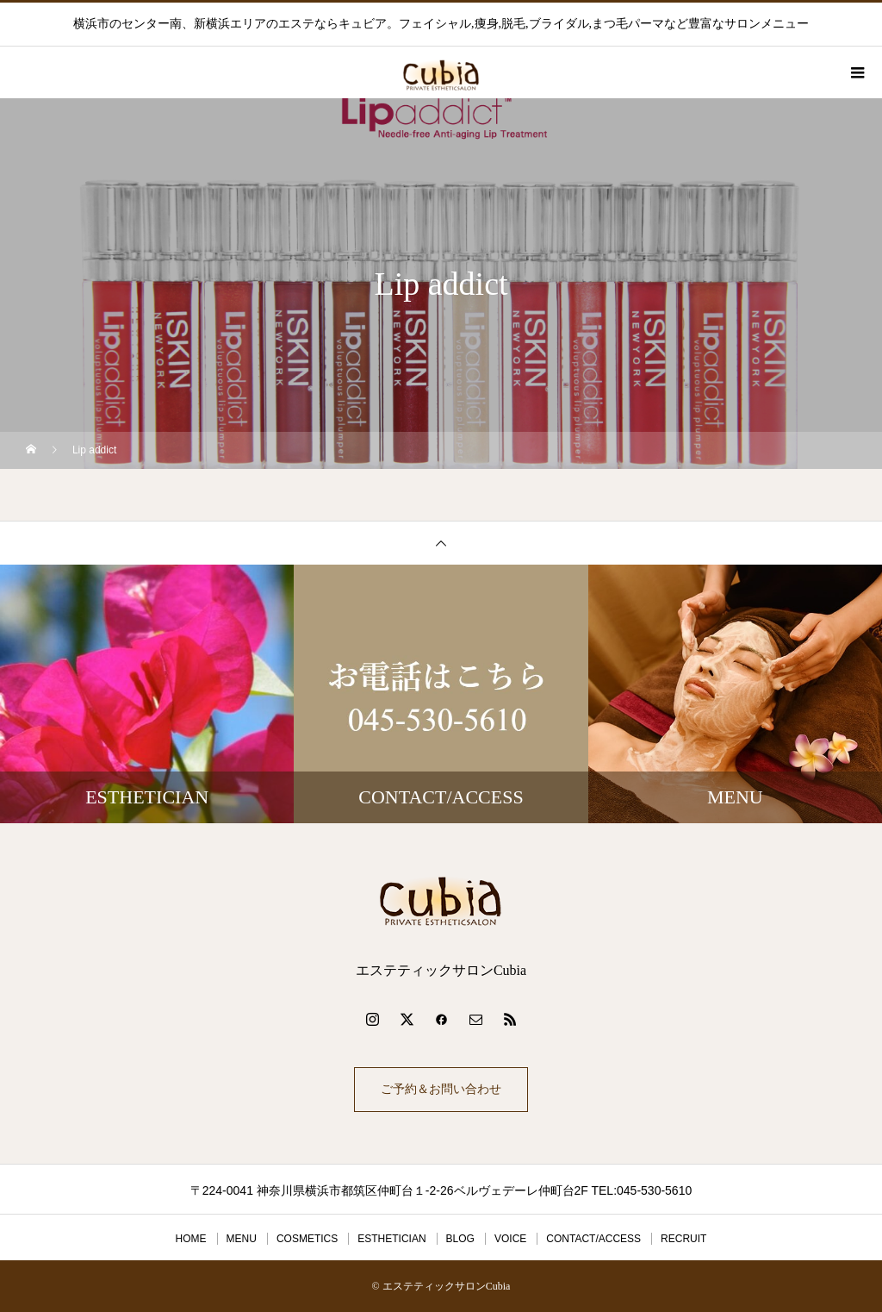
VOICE (510, 1239)
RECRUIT (683, 1239)
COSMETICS (307, 1239)
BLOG (460, 1239)
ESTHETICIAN (391, 1239)
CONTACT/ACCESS (593, 1239)
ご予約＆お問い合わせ (441, 1089)
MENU (242, 1239)
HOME (191, 1239)
